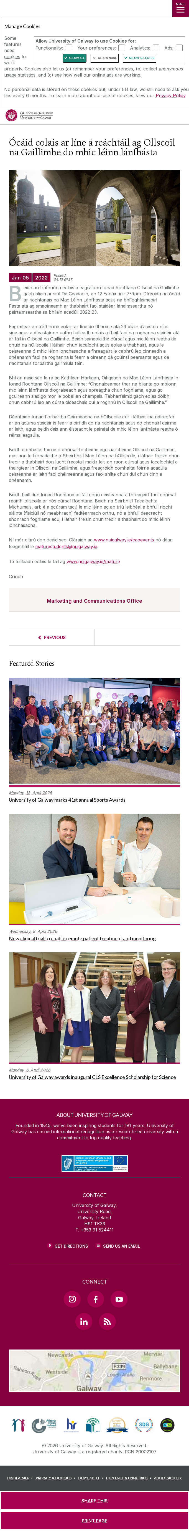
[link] (18, 1425)
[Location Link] (94, 1388)
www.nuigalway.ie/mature (93, 561)
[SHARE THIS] (94, 1500)
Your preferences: (96, 48)
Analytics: (140, 48)
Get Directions (71, 1246)
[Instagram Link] (72, 1299)
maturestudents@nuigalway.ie (66, 546)
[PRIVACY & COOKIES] (56, 1478)
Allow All (77, 58)
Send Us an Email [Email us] (121, 1246)
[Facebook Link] (95, 1299)
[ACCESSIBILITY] (168, 1478)
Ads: (168, 48)
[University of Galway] (29, 116)
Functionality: (49, 48)
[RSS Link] (107, 1321)
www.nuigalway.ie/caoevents (124, 540)
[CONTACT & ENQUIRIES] (129, 1478)
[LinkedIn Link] (83, 1321)
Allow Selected (142, 58)
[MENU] (180, 8)
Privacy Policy (170, 95)
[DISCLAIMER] (21, 1478)
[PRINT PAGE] (94, 1520)
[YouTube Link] (119, 1299)
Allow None (107, 58)
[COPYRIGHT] (91, 1478)
